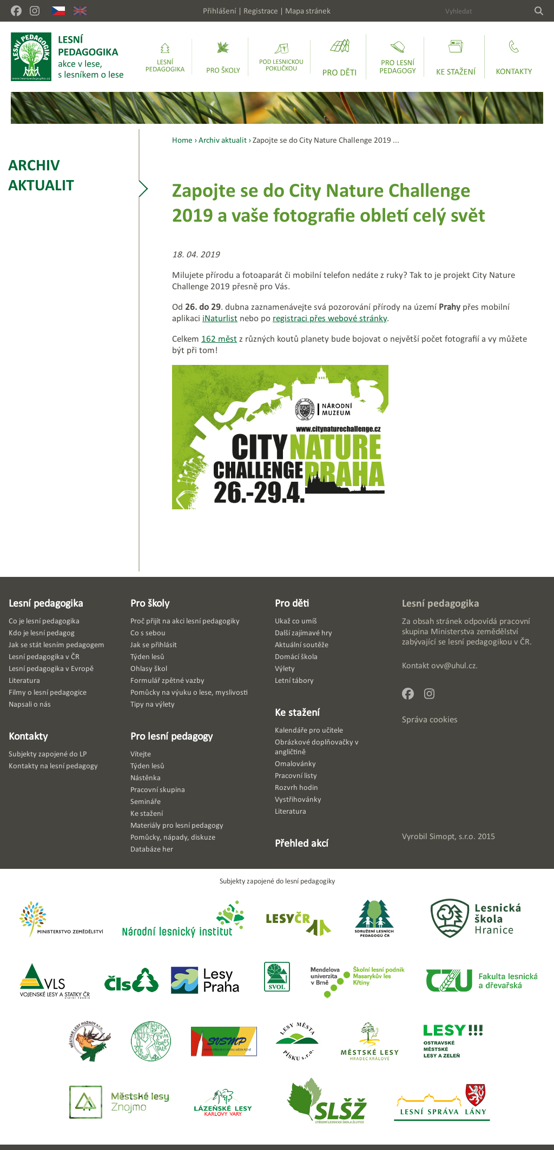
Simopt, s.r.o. (453, 836)
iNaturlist (220, 318)
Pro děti (292, 602)
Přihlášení (219, 10)
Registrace (260, 10)
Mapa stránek (308, 10)
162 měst (219, 338)
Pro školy (149, 602)
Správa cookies (430, 719)
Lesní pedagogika (46, 602)
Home (182, 140)
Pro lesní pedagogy (171, 735)
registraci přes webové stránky (330, 318)
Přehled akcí (301, 842)
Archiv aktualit (41, 175)
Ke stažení (297, 712)
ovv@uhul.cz (453, 665)
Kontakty (28, 735)
